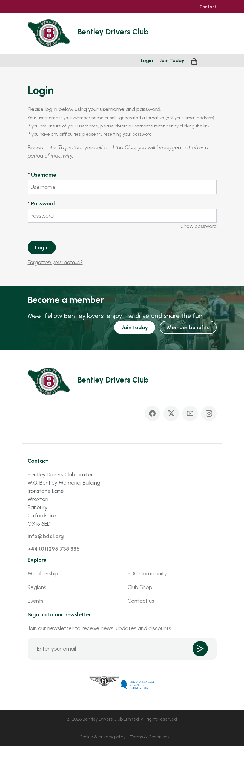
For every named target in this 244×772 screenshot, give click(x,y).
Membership (43, 573)
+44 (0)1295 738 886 (54, 549)
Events (36, 601)
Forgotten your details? (55, 262)
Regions (37, 587)
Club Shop (140, 587)
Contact (208, 7)
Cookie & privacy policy (102, 736)
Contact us (141, 601)
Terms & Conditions (149, 736)
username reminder (152, 126)
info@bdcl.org (46, 536)
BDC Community (147, 573)
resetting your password (128, 134)
